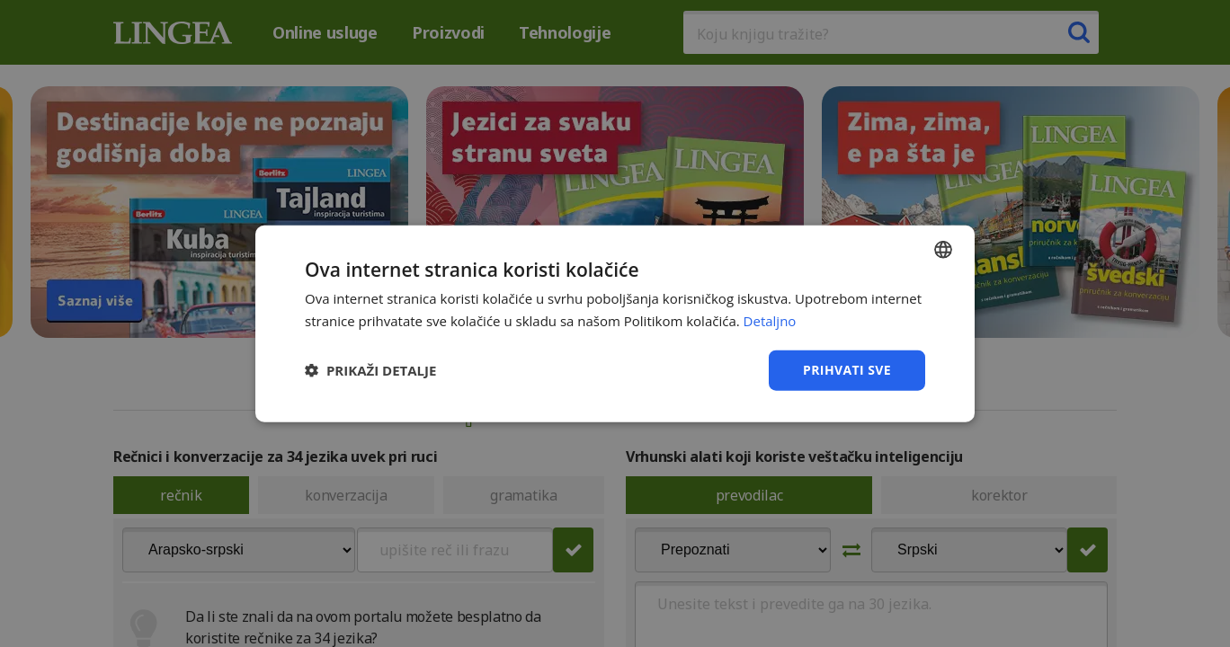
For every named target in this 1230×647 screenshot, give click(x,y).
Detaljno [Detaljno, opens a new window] (770, 321)
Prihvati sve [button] (847, 369)
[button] (370, 370)
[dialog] (615, 323)
